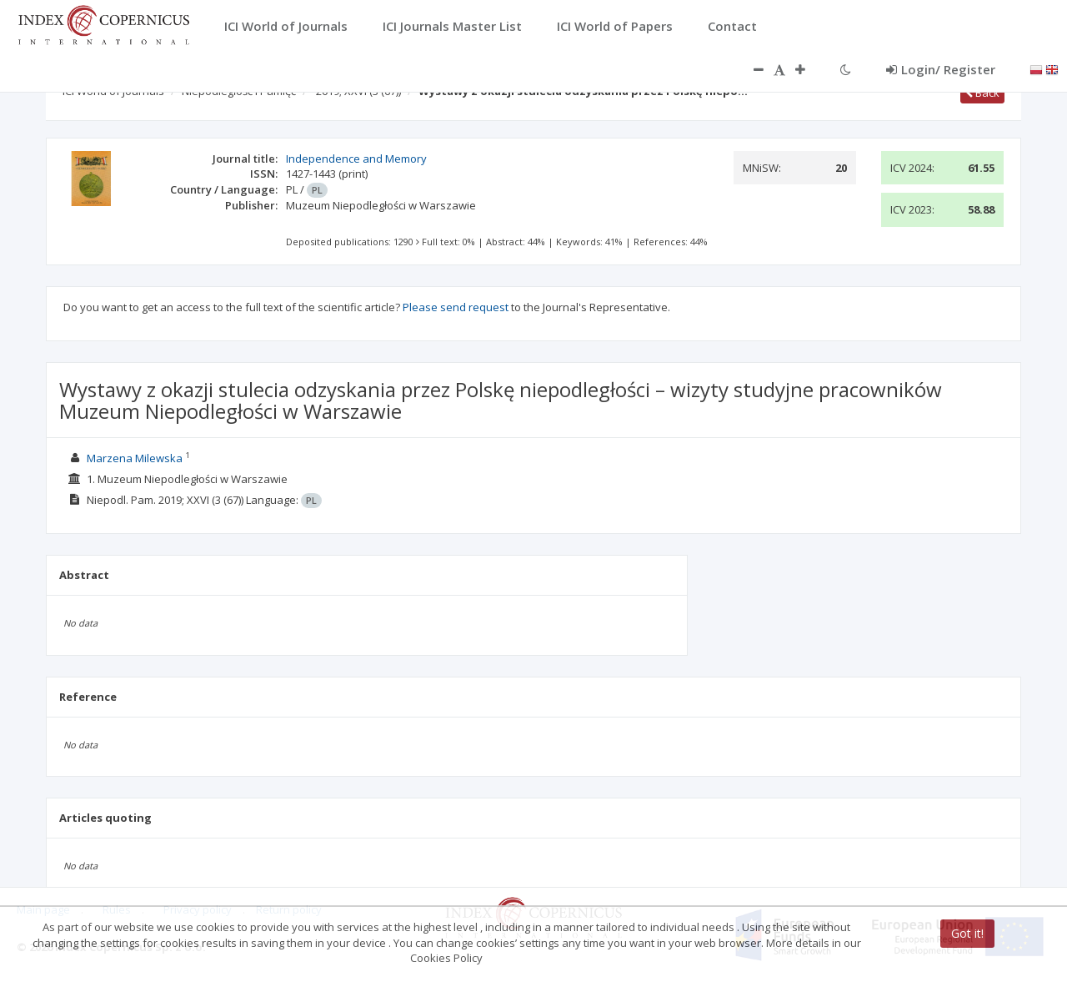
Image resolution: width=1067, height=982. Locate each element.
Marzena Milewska (135, 458)
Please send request (455, 307)
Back (982, 92)
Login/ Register (940, 69)
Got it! (967, 933)
